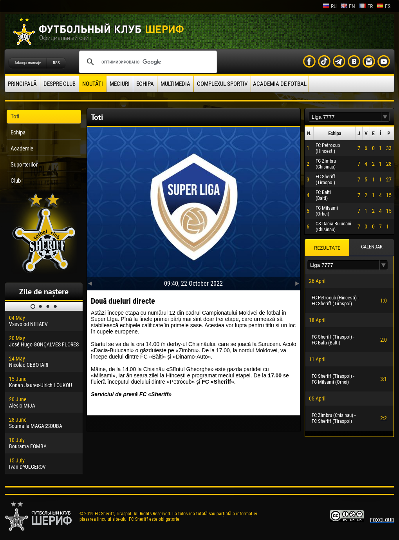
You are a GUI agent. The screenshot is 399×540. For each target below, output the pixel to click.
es (383, 6)
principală (22, 83)
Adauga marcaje (27, 62)
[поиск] (146, 62)
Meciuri (120, 83)
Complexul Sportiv (222, 83)
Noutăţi (92, 83)
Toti (15, 116)
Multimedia (175, 83)
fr (366, 6)
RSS (56, 62)
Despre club (59, 83)
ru (330, 6)
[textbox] (345, 117)
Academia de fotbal (280, 83)
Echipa (145, 83)
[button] (385, 117)
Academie (22, 148)
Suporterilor (24, 164)
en (348, 6)
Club (16, 180)
